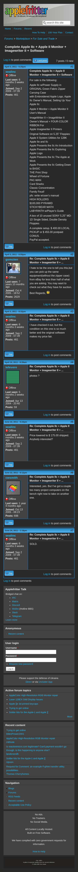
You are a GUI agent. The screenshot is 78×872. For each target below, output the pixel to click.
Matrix (15, 601)
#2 (71, 254)
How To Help (38, 32)
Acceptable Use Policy (19, 805)
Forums (18, 28)
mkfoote (10, 742)
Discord (16, 605)
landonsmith (12, 754)
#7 (71, 530)
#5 (71, 422)
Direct (29, 682)
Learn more (11, 620)
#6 (71, 472)
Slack (15, 612)
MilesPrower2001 (15, 734)
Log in (7, 59)
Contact (69, 32)
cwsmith (11, 477)
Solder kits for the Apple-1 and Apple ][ (28, 712)
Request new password (21, 664)
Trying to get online (19, 708)
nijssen (9, 762)
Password (12, 656)
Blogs (11, 788)
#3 (71, 311)
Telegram (16, 616)
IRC (14, 597)
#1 (71, 66)
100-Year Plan (55, 32)
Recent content (16, 633)
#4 (71, 362)
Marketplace (23, 38)
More (69, 716)
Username (12, 648)
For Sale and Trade (44, 38)
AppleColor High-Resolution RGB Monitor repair (33, 695)
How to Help (39, 851)
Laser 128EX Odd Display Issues (26, 699)
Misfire (15, 609)
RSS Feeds (14, 796)
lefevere (11, 367)
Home (8, 28)
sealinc (10, 71)
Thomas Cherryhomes (17, 774)
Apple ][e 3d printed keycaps (23, 704)
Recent (28, 28)
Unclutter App (45, 682)
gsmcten (11, 259)
